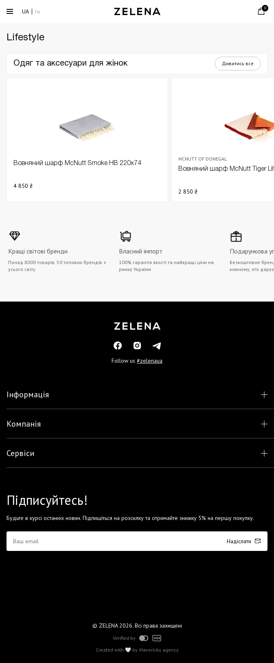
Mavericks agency (159, 650)
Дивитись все (238, 63)
